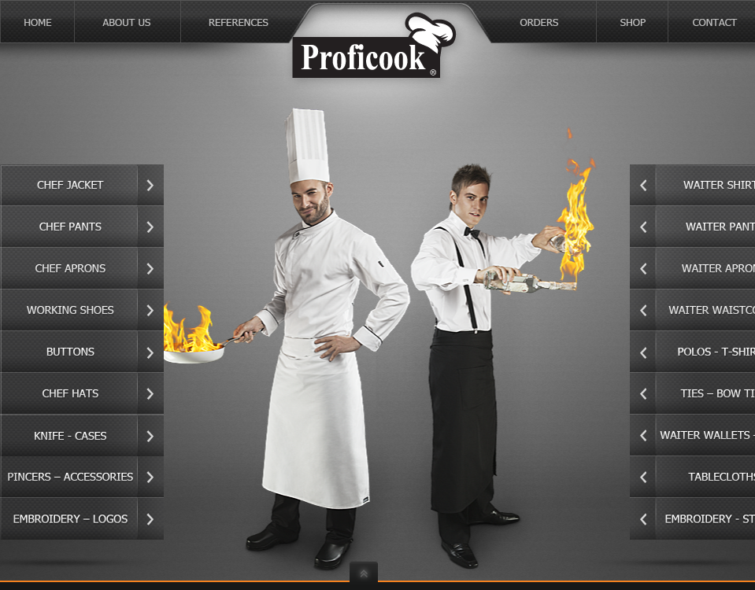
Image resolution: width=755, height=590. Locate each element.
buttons (82, 352)
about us (128, 21)
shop (632, 21)
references (285, 21)
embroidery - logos (82, 519)
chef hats (82, 394)
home (37, 21)
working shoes (82, 310)
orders (493, 21)
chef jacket (82, 185)
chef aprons (82, 268)
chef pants (82, 227)
